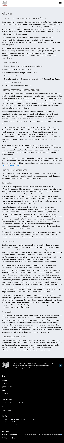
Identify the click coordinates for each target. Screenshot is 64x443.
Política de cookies (8, 438)
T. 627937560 (6, 410)
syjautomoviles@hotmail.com (13, 165)
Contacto (5, 393)
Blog (3, 390)
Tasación (5, 383)
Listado (4, 380)
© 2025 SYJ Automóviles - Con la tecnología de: (43, 435)
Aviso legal (6, 431)
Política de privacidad (9, 435)
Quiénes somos (7, 387)
